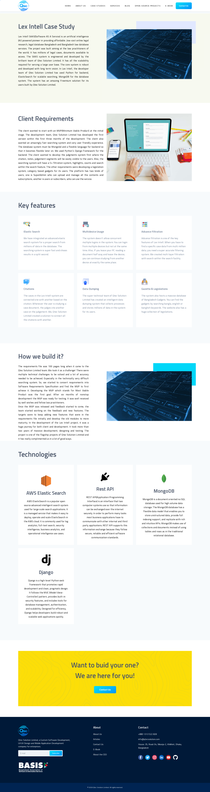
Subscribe (55, 753)
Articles (96, 739)
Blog (127, 6)
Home (68, 6)
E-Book (96, 749)
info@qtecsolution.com (149, 739)
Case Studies (98, 6)
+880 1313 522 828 (147, 734)
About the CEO (100, 754)
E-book (169, 6)
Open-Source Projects (147, 6)
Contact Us (183, 6)
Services (115, 6)
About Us (81, 6)
